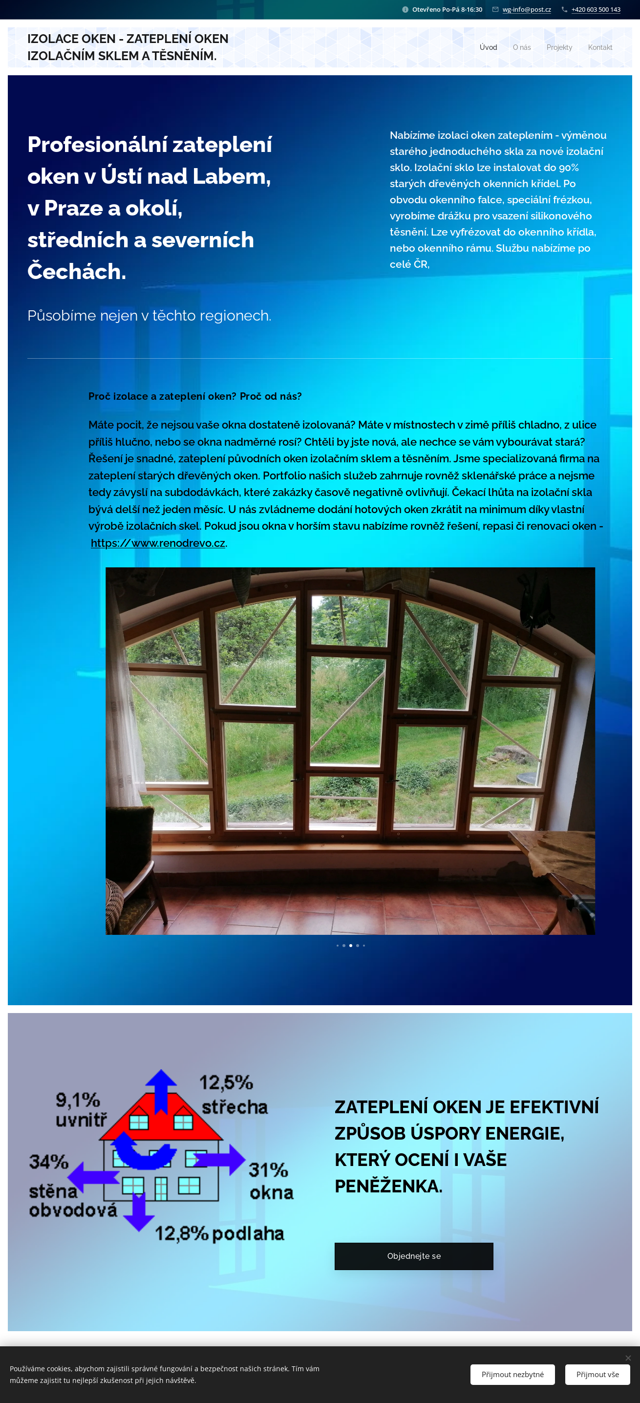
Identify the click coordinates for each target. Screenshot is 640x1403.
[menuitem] (483, 47)
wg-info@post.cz (527, 9)
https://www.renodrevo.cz (158, 543)
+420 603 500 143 (596, 9)
